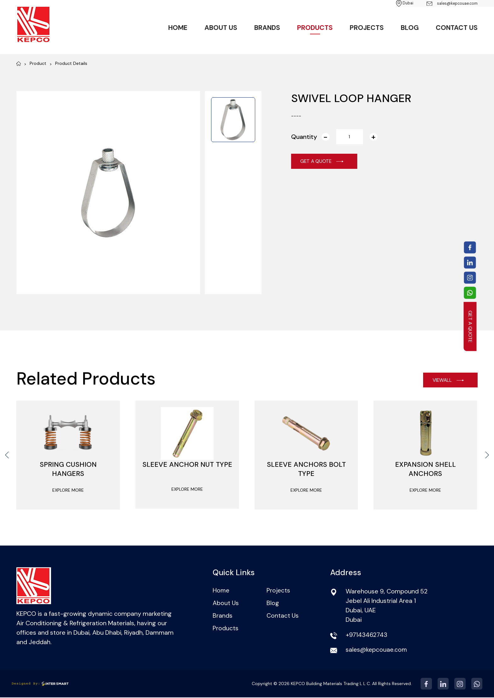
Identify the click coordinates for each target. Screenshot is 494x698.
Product (38, 63)
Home (177, 28)
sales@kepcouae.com (447, 3)
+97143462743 (367, 635)
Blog (410, 28)
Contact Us (457, 28)
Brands (267, 28)
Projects (367, 28)
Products (315, 28)
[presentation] (7, 464)
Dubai (393, 3)
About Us (220, 28)
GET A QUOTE (470, 326)
